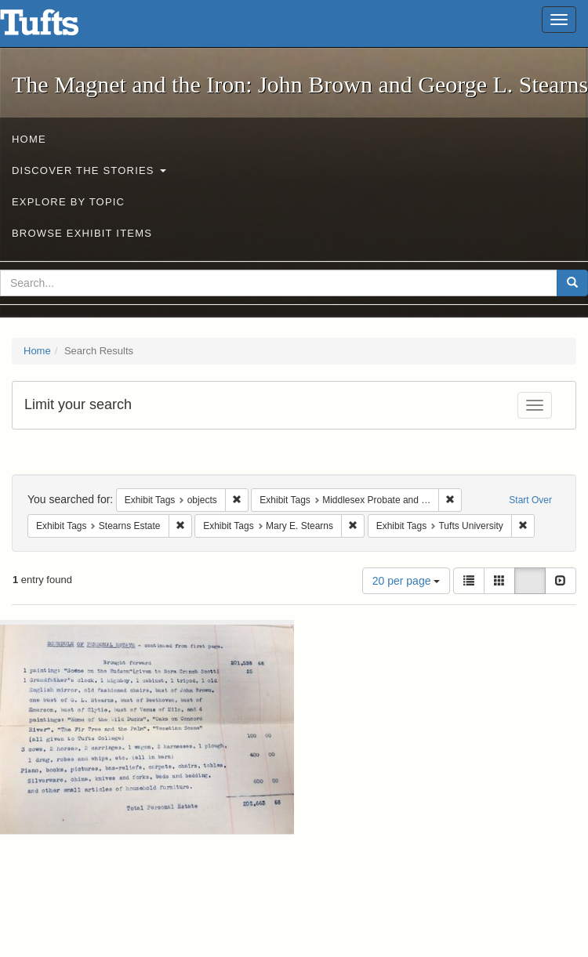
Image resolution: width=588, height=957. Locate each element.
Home (29, 139)
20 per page (406, 581)
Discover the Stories (89, 170)
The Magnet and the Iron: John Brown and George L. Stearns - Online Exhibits (59, 27)
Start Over (530, 500)
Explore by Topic (68, 202)
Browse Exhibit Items (82, 233)
